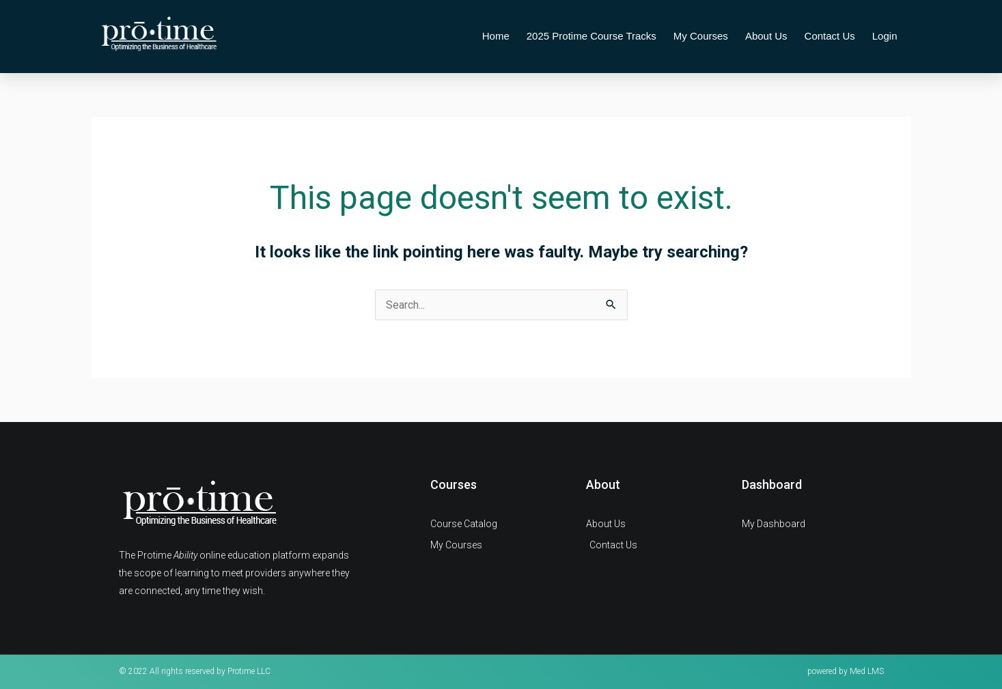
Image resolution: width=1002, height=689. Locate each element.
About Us (766, 36)
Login (884, 36)
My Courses (700, 36)
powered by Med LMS (845, 671)
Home (496, 36)
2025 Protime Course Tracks (591, 36)
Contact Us (830, 36)
